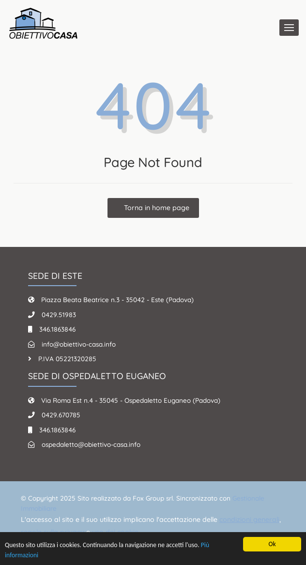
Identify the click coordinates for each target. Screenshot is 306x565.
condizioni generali (249, 519)
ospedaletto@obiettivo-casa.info (91, 444)
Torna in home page (155, 207)
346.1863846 (57, 329)
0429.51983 (59, 314)
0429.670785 (61, 415)
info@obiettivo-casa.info (79, 344)
